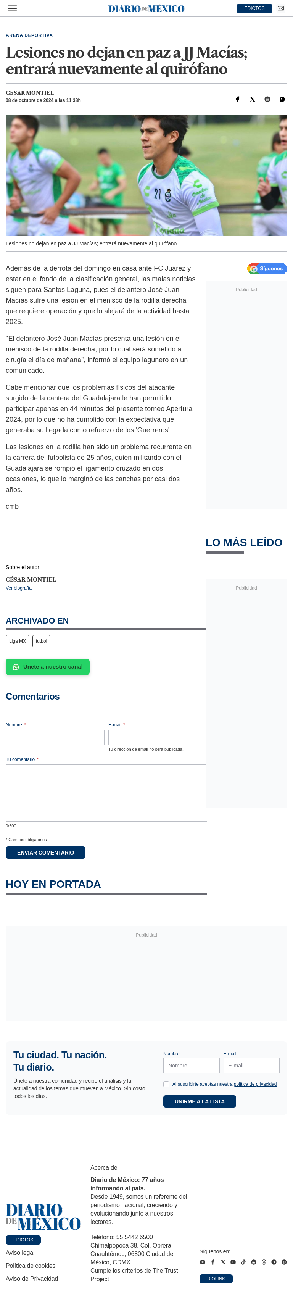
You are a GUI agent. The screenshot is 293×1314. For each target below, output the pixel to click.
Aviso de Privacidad (32, 1278)
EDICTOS (255, 8)
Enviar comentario (45, 853)
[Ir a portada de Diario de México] (43, 1217)
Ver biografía (19, 588)
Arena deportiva (29, 35)
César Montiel (30, 93)
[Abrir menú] (12, 8)
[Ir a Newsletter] (280, 8)
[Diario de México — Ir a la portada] (146, 8)
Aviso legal (20, 1253)
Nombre (16, 724)
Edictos (23, 1240)
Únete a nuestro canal (48, 666)
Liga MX (17, 641)
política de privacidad (255, 1084)
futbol (41, 641)
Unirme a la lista (200, 1101)
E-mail (116, 724)
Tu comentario (22, 759)
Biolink (216, 1279)
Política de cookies (30, 1265)
